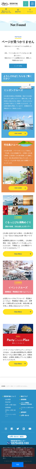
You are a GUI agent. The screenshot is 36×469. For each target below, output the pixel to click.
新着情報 (23, 399)
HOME (3, 386)
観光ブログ (24, 396)
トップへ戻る (18, 66)
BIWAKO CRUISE (26, 403)
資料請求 (23, 412)
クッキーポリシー (17, 456)
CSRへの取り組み (10, 405)
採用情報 (8, 407)
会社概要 (8, 399)
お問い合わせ (25, 415)
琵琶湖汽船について (10, 396)
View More (18, 254)
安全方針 (8, 402)
